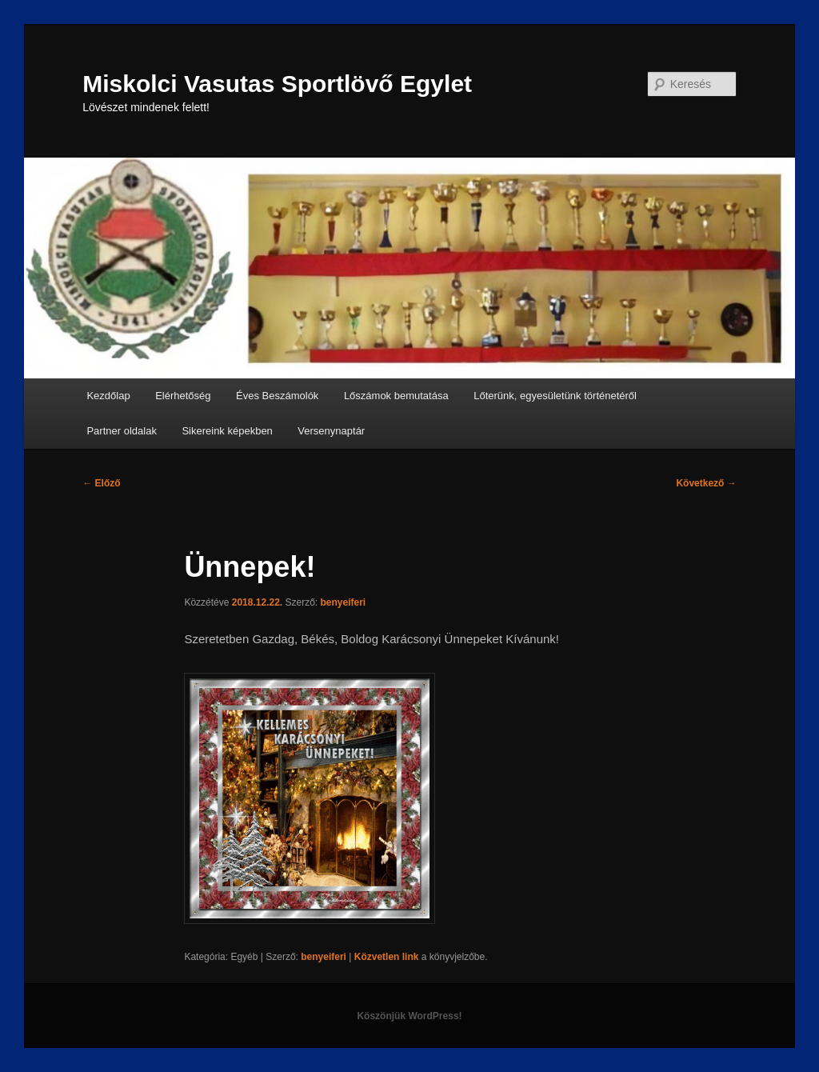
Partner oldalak (121, 431)
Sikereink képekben (227, 431)
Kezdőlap (108, 396)
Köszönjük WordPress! (409, 1016)
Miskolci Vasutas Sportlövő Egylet (277, 83)
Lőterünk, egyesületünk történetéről (555, 396)
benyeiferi (343, 602)
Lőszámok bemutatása (396, 396)
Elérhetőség (182, 396)
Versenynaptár (331, 431)
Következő (706, 483)
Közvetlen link (387, 956)
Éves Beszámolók (277, 396)
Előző (101, 483)
